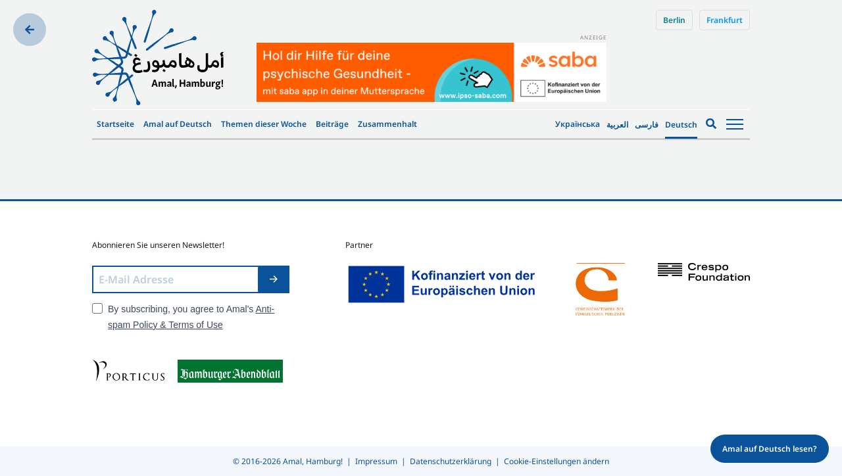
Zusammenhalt (387, 124)
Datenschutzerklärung (450, 461)
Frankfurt (724, 20)
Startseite (115, 124)
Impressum (376, 461)
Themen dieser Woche (264, 124)
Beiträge (332, 124)
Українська (577, 124)
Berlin (674, 20)
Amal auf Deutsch (177, 124)
